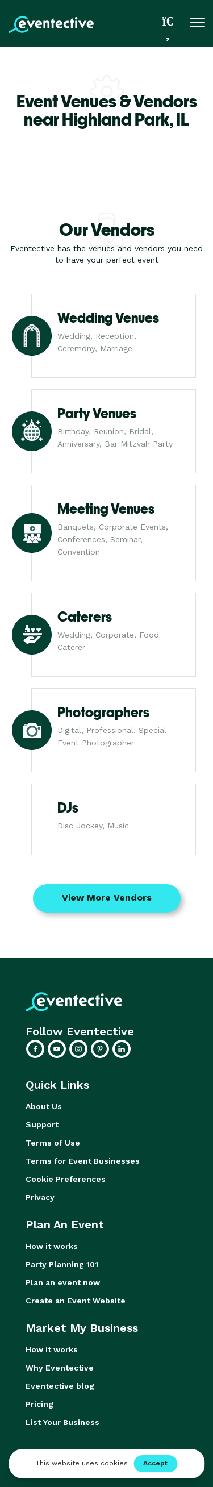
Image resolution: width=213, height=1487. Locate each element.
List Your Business (62, 1422)
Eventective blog (60, 1385)
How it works (52, 1246)
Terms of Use (53, 1142)
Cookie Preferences (66, 1179)
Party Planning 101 (62, 1264)
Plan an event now (63, 1282)
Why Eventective (60, 1367)
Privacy (40, 1197)
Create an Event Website (76, 1300)
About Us (44, 1106)
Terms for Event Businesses (83, 1160)
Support (42, 1124)
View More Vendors (107, 897)
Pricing (39, 1404)
